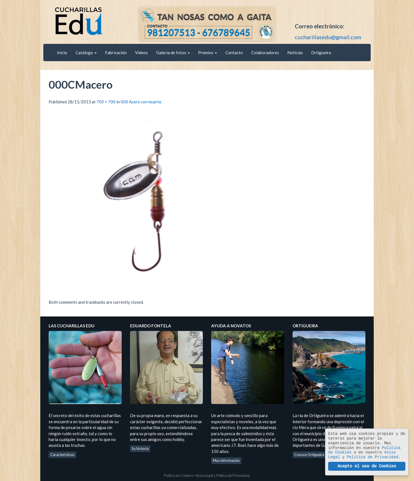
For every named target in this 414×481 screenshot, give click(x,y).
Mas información (226, 460)
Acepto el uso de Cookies (366, 466)
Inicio (62, 52)
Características (62, 454)
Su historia (140, 448)
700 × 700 (106, 101)
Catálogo (86, 52)
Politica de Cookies (178, 475)
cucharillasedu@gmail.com (328, 37)
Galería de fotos (173, 52)
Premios (207, 52)
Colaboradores (265, 52)
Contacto (234, 52)
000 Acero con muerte (141, 101)
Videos (141, 52)
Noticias (295, 52)
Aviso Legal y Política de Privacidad (223, 475)
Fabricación (116, 52)
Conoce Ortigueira (309, 454)
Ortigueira (321, 52)
